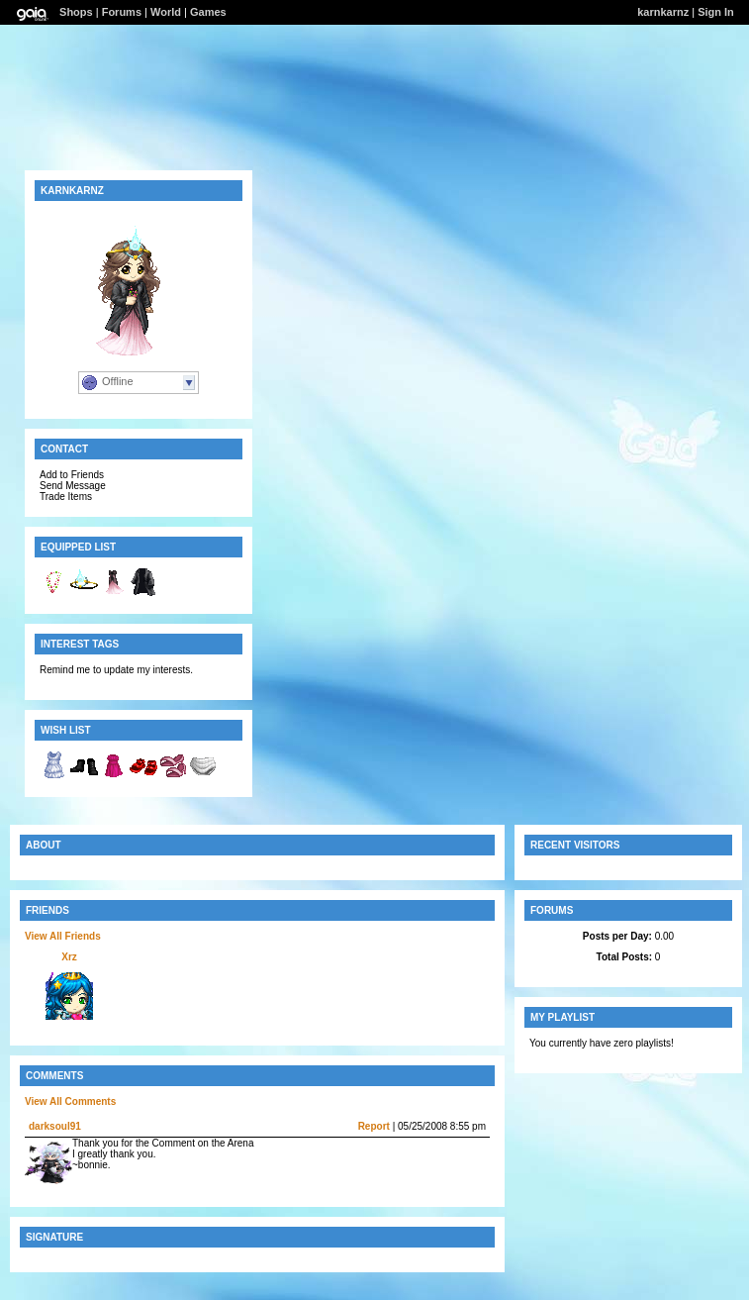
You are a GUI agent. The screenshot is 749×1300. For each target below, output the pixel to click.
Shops (76, 12)
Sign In (716, 12)
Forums (121, 12)
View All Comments (70, 1101)
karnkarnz (663, 12)
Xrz (69, 956)
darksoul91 (55, 1126)
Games (208, 12)
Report (374, 1126)
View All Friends (63, 936)
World (165, 12)
